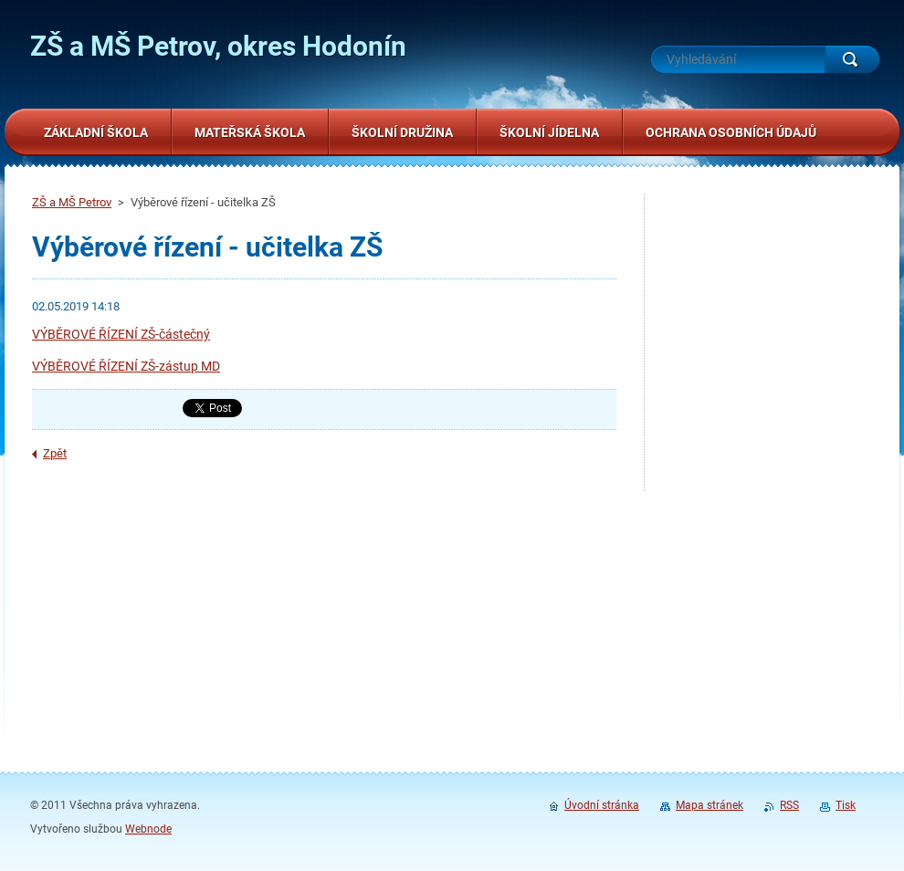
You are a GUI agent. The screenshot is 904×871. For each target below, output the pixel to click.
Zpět (55, 453)
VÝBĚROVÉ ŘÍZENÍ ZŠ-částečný (121, 334)
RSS (789, 805)
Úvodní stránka (601, 805)
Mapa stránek (709, 805)
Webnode (148, 829)
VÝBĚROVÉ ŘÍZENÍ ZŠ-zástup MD (126, 366)
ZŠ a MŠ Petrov (71, 202)
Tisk (846, 805)
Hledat (852, 59)
